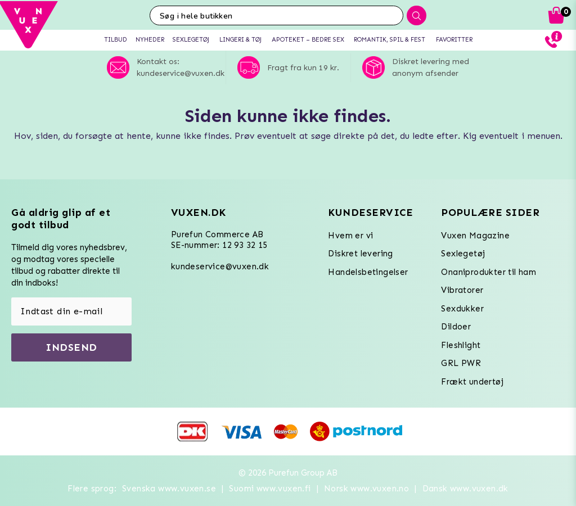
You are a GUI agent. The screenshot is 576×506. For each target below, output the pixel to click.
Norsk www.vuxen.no (366, 489)
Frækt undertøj (472, 382)
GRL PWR (461, 363)
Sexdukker (462, 309)
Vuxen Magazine (475, 236)
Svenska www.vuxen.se (169, 489)
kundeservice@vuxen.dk (220, 266)
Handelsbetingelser (368, 272)
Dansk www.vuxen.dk (465, 489)
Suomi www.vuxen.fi (269, 489)
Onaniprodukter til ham (488, 272)
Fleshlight (460, 345)
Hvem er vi (350, 236)
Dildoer (456, 327)
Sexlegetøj (463, 254)
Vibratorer (462, 290)
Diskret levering (360, 254)
